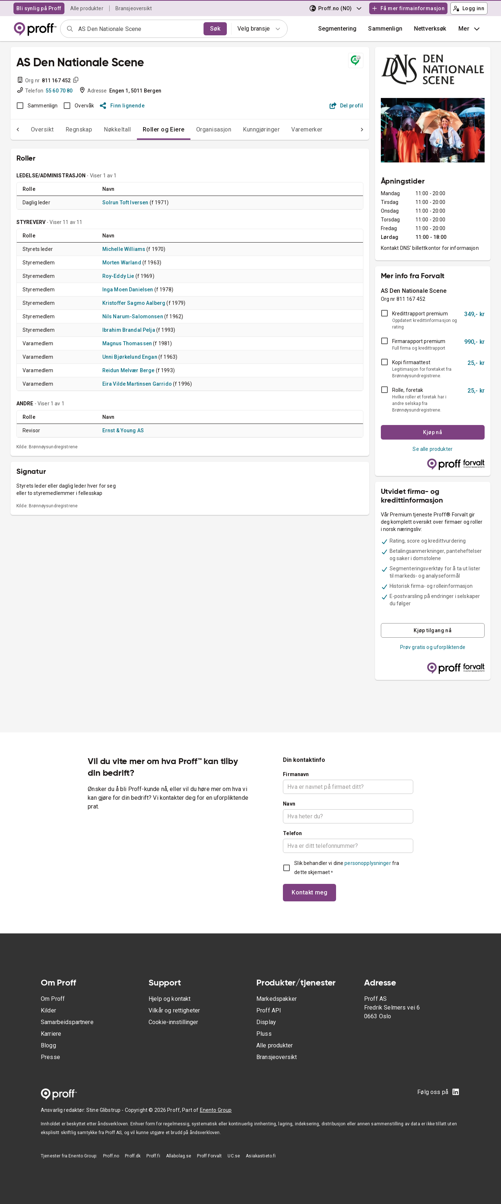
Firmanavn (296, 774)
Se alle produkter (433, 449)
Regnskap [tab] (64, 129)
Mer (469, 28)
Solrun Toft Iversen (125, 202)
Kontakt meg (309, 892)
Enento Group (216, 1110)
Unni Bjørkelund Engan (129, 357)
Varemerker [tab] (292, 129)
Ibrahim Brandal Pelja (128, 330)
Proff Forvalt (209, 1155)
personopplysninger (367, 863)
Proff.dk (133, 1155)
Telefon (292, 833)
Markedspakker (276, 998)
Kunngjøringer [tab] (246, 129)
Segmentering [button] (337, 28)
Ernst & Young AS (123, 430)
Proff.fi (153, 1155)
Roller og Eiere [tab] (149, 129)
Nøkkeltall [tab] (103, 129)
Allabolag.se (179, 1155)
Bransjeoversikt (133, 8)
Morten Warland (121, 262)
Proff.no (111, 1155)
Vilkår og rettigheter (174, 1010)
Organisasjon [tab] (199, 129)
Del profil (346, 105)
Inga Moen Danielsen (127, 289)
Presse (50, 1057)
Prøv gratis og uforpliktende (432, 647)
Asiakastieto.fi (261, 1155)
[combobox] (138, 29)
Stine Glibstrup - (105, 1110)
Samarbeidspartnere (67, 1022)
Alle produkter (86, 8)
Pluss (264, 1033)
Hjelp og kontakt (169, 998)
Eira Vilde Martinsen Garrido (137, 384)
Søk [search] (215, 28)
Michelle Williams (124, 249)
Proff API (268, 1010)
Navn (289, 804)
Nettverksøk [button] (430, 28)
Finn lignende (122, 105)
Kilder (48, 1010)
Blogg (48, 1045)
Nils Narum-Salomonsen (132, 316)
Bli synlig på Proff (39, 8)
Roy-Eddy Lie (118, 276)
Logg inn (468, 8)
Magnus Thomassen (127, 343)
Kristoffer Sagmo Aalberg (134, 303)
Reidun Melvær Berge (128, 370)
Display (266, 1022)
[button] (385, 28)
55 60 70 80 (59, 91)
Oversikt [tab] (27, 129)
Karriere (51, 1033)
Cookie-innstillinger (173, 1022)
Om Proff (53, 998)
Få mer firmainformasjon (408, 8)
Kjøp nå (432, 432)
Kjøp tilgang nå (432, 630)
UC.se (234, 1155)
